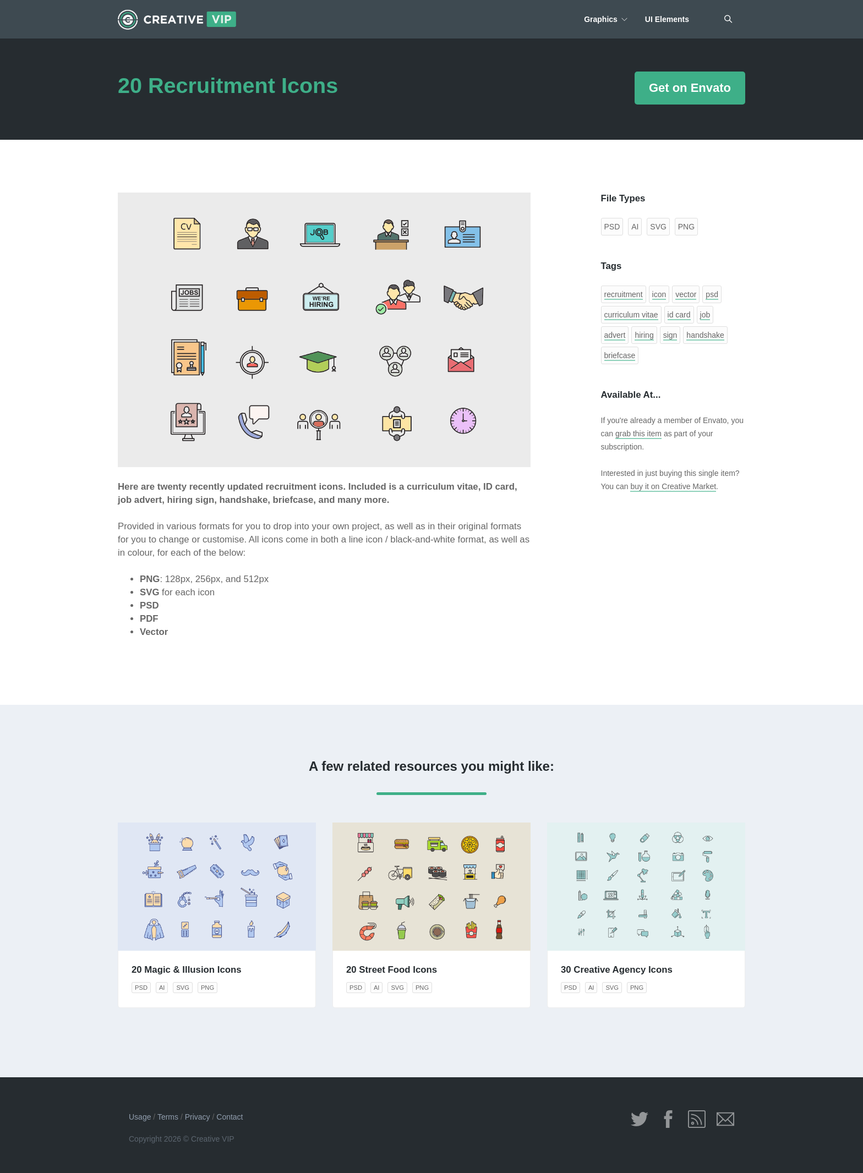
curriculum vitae (631, 314)
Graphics (601, 19)
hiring (644, 335)
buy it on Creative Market (673, 486)
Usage (140, 1116)
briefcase (620, 355)
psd (712, 294)
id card (679, 314)
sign (670, 335)
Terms (167, 1116)
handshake (705, 335)
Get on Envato (690, 88)
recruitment (623, 294)
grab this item (638, 433)
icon (659, 294)
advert (615, 335)
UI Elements (667, 19)
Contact (229, 1116)
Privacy (197, 1116)
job (705, 314)
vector (685, 294)
